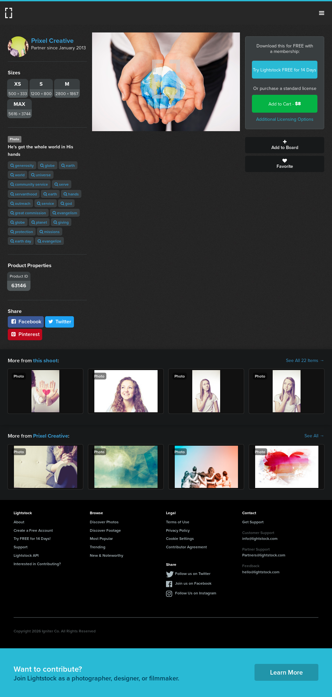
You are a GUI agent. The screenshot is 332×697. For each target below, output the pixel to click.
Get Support (253, 521)
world (17, 175)
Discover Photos (104, 521)
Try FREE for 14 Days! (32, 538)
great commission (28, 213)
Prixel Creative (52, 40)
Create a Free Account (33, 529)
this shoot (44, 360)
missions (50, 231)
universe (41, 175)
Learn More (286, 671)
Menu (321, 13)
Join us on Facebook (193, 582)
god (66, 203)
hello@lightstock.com (260, 571)
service (45, 203)
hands (71, 194)
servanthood (23, 194)
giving (61, 222)
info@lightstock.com (260, 538)
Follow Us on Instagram (195, 592)
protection (21, 231)
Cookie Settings (180, 538)
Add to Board (284, 145)
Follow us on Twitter (192, 573)
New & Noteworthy (106, 554)
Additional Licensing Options (285, 119)
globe (47, 165)
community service (29, 184)
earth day (20, 241)
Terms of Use (177, 521)
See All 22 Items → (305, 360)
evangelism (65, 213)
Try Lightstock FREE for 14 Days (284, 70)
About (19, 521)
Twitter (60, 321)
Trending (97, 546)
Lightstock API (26, 554)
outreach (20, 203)
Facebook (25, 321)
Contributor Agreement (186, 546)
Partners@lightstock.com (263, 554)
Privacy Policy (178, 529)
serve (61, 184)
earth (68, 165)
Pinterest (25, 334)
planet (39, 222)
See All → (314, 435)
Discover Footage (105, 529)
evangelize (49, 241)
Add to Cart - (284, 103)
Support (21, 546)
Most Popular (101, 538)
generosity (22, 165)
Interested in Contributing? (37, 563)
